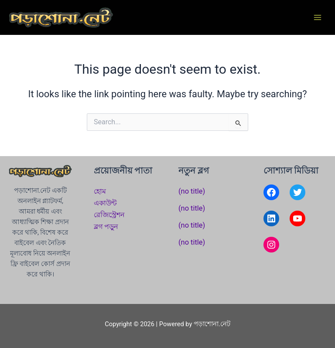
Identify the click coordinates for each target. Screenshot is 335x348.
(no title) (191, 191)
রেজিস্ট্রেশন (109, 215)
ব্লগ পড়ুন (106, 226)
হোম (100, 191)
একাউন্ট (105, 203)
